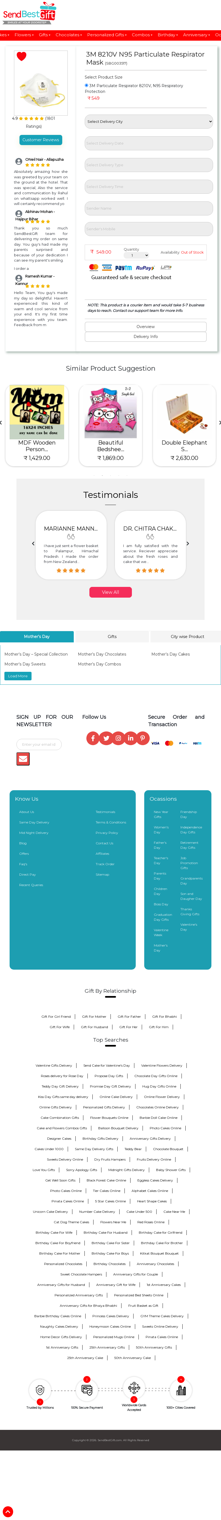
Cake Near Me (174, 1212)
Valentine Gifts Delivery (54, 1065)
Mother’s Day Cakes (170, 654)
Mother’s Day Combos (99, 664)
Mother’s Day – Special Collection (36, 654)
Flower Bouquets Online (109, 1118)
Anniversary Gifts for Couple (135, 1274)
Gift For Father (129, 1016)
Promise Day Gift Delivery (110, 1086)
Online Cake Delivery (116, 1097)
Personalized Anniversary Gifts (79, 1295)
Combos (142, 34)
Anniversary (197, 34)
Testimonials (105, 812)
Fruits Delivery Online (154, 1159)
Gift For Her (128, 1027)
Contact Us (104, 843)
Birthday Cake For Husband (105, 1232)
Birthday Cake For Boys (110, 1253)
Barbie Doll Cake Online (158, 1118)
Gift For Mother (94, 1016)
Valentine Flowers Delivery (161, 1065)
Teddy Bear (133, 1149)
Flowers (24, 34)
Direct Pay (27, 874)
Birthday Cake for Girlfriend (160, 1232)
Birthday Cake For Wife (54, 1232)
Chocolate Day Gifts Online (155, 1076)
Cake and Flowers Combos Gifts (62, 1128)
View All (110, 592)
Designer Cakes (59, 1138)
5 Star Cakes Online (110, 1201)
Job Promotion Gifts (189, 863)
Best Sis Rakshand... (37, 446)
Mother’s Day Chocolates (102, 654)
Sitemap (102, 874)
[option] (71, 545)
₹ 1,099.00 (37, 458)
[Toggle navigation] (14, 13)
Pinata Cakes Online (68, 1201)
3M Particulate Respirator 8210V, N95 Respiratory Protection (134, 88)
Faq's (23, 864)
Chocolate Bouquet (168, 1149)
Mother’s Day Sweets (25, 664)
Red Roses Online (151, 1222)
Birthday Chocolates (109, 1264)
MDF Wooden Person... (184, 446)
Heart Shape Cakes (152, 1201)
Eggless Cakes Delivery (155, 1180)
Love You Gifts (44, 1170)
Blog (23, 843)
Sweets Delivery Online (65, 1159)
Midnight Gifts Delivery (126, 1170)
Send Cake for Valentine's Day (106, 1065)
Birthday (168, 34)
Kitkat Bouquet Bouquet (159, 1253)
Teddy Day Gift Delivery (60, 1086)
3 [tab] (110, 475)
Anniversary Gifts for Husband (61, 1285)
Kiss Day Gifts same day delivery (63, 1097)
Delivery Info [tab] (146, 336)
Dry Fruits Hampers (110, 1159)
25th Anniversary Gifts (107, 1347)
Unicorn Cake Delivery (50, 1212)
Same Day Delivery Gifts (94, 1149)
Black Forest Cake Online (106, 1180)
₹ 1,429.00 (184, 458)
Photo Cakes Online (165, 1128)
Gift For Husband (94, 1027)
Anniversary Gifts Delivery (150, 1138)
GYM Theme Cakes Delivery (162, 1316)
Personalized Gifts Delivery (104, 1107)
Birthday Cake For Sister (111, 1243)
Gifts (45, 34)
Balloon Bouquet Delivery (118, 1128)
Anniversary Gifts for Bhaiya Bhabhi (88, 1305)
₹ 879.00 (110, 458)
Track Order (105, 864)
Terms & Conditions (111, 822)
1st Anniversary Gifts (62, 1347)
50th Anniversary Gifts (154, 1347)
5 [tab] (127, 475)
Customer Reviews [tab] (40, 139)
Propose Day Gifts (109, 1076)
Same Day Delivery (34, 822)
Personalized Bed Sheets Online (138, 1295)
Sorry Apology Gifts (81, 1170)
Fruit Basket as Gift (143, 1305)
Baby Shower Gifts (171, 1170)
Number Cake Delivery (97, 1212)
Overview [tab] (146, 326)
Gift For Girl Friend (56, 1016)
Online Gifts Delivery (55, 1107)
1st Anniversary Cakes (164, 1285)
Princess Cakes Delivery (110, 1316)
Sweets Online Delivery (160, 1326)
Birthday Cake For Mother (59, 1253)
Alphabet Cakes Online (150, 1191)
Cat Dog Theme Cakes (71, 1222)
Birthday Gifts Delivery (100, 1138)
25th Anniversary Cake (85, 1358)
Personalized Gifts (107, 34)
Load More (18, 676)
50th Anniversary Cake (132, 1358)
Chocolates (69, 34)
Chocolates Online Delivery (157, 1107)
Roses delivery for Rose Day (62, 1076)
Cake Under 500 (139, 1212)
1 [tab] (94, 475)
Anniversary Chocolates (155, 1264)
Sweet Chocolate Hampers (81, 1274)
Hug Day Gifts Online (159, 1086)
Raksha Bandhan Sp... (110, 446)
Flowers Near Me (113, 1222)
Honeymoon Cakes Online (110, 1326)
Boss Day (161, 904)
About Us (26, 812)
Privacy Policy (107, 833)
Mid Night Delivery (34, 833)
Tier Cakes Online (106, 1191)
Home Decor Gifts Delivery (61, 1337)
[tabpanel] (37, 426)
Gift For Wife (60, 1027)
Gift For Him (159, 1027)
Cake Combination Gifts (60, 1118)
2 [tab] (102, 475)
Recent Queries (31, 885)
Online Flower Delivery (162, 1097)
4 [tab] (118, 475)
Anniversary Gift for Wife (115, 1285)
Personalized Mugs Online (113, 1337)
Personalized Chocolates (63, 1264)
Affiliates (102, 853)
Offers (24, 853)
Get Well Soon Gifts (60, 1180)
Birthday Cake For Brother (162, 1243)
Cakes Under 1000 (49, 1149)
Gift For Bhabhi (164, 1016)
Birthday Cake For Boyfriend (57, 1243)
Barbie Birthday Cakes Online (57, 1316)
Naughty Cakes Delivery (59, 1326)
